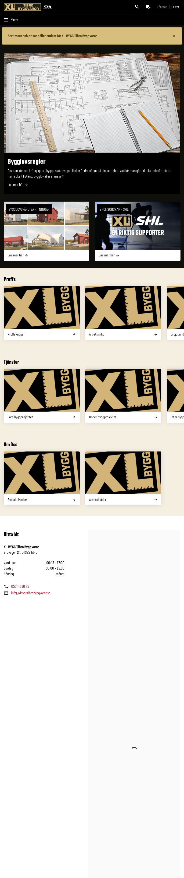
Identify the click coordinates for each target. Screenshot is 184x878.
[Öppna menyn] (12, 19)
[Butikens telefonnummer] (16, 586)
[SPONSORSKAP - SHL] (137, 231)
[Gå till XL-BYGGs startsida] (47, 7)
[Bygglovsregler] (92, 123)
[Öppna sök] (137, 7)
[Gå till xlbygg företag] (162, 6)
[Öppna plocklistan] (148, 7)
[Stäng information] (174, 36)
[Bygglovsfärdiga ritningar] (46, 231)
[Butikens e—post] (27, 593)
